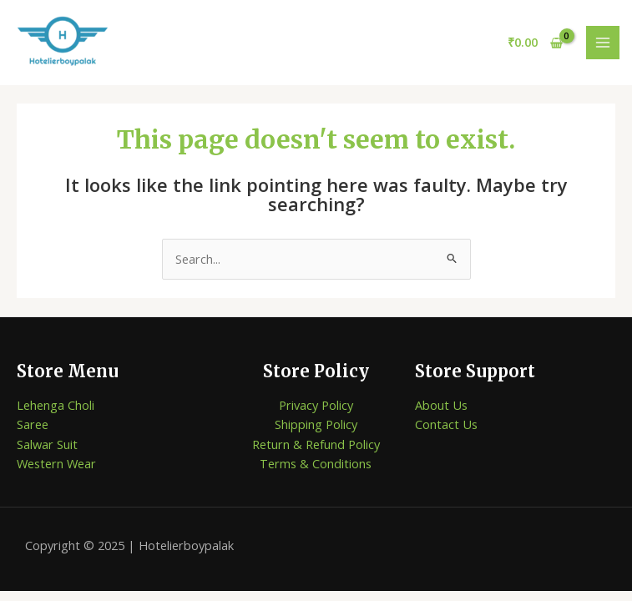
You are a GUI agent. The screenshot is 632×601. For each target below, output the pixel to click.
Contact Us (446, 424)
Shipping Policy (316, 424)
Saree (32, 424)
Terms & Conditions (316, 463)
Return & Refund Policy (316, 444)
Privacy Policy (316, 404)
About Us (441, 404)
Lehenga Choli (55, 404)
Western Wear (56, 463)
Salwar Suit (47, 444)
